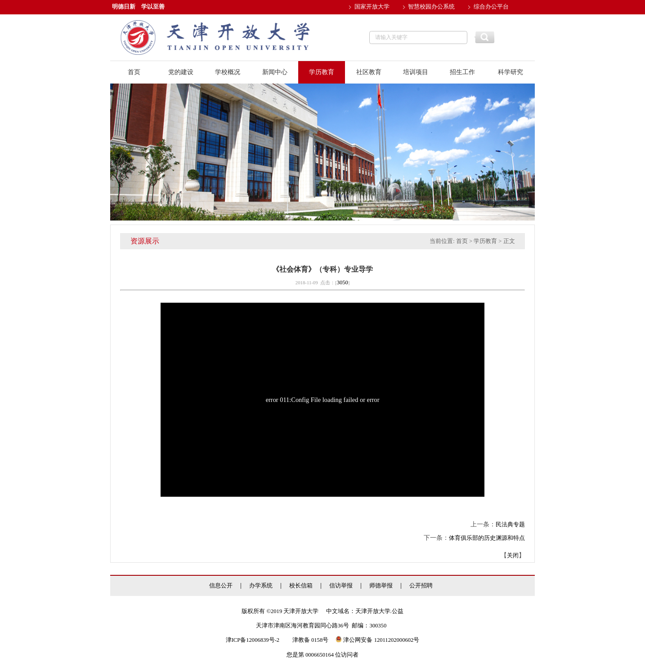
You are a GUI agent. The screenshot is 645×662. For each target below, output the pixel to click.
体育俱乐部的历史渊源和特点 (487, 538)
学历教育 (321, 72)
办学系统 (261, 586)
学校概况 (227, 72)
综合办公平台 (491, 7)
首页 (134, 72)
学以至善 (153, 7)
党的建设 (180, 72)
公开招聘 (421, 586)
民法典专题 (510, 524)
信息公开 (221, 586)
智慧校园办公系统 (431, 7)
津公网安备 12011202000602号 (377, 640)
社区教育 (368, 72)
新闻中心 (274, 72)
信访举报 (341, 586)
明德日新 (123, 7)
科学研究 (510, 72)
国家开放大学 (372, 7)
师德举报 (381, 586)
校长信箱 (301, 586)
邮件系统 (366, 21)
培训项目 (415, 72)
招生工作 (462, 72)
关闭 (513, 555)
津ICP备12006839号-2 (252, 640)
